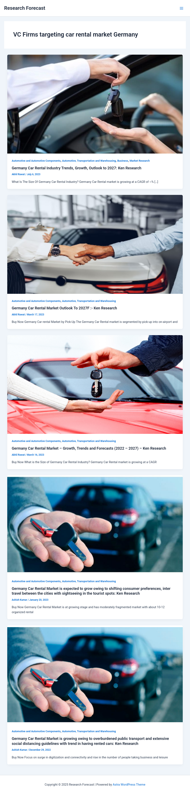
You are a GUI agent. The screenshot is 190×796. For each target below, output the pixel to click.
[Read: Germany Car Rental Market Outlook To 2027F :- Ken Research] (95, 244)
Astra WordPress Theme (129, 784)
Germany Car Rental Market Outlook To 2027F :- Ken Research (64, 308)
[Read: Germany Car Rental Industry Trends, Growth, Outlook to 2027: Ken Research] (95, 104)
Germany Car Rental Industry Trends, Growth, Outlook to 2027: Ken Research (76, 168)
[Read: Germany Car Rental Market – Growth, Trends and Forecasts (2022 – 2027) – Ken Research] (95, 384)
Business (122, 160)
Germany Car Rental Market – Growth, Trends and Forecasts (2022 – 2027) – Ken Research (89, 448)
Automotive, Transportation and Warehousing (89, 160)
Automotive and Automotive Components (36, 160)
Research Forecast (24, 8)
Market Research (140, 160)
